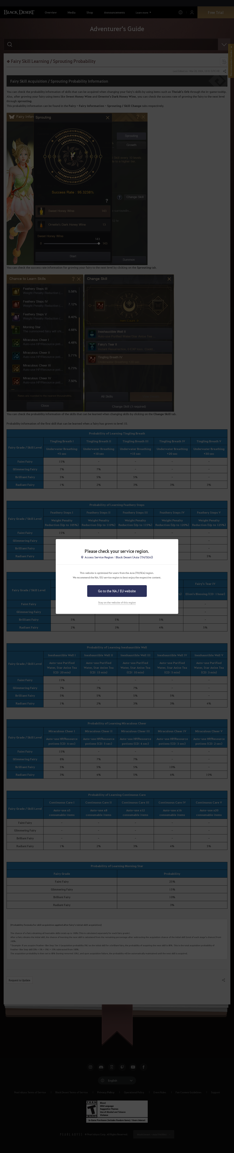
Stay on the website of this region (117, 602)
